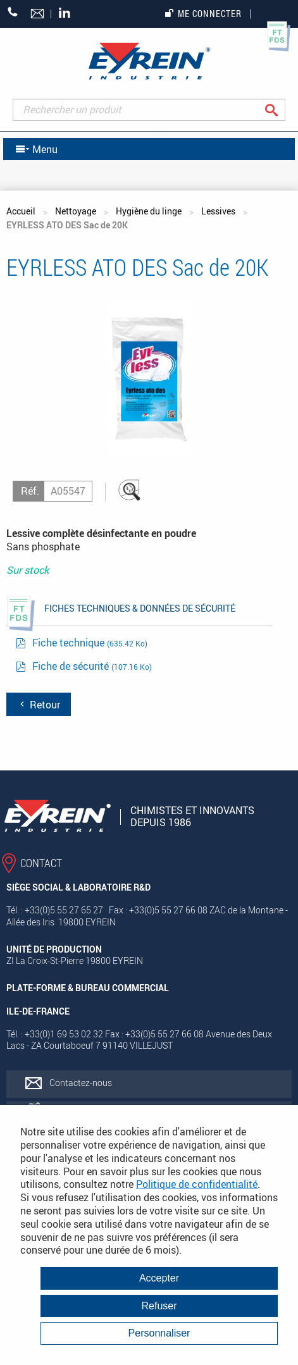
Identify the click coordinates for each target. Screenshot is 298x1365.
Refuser (159, 1305)
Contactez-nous (80, 1083)
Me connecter (203, 14)
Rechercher (281, 109)
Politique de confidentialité (197, 1184)
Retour (38, 705)
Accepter (159, 1278)
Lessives (218, 211)
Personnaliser (159, 1333)
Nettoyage (75, 211)
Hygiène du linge (149, 211)
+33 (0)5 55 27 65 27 (13, 12)
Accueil (20, 211)
